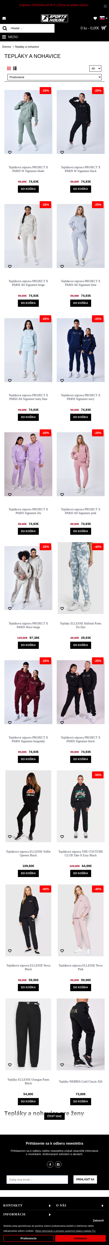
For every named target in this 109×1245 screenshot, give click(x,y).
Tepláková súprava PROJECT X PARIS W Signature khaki (28, 169)
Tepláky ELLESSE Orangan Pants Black (28, 1081)
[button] (103, 17)
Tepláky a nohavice (27, 46)
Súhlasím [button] (80, 1238)
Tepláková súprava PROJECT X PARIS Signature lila (28, 511)
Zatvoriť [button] (98, 1220)
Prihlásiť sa (85, 1179)
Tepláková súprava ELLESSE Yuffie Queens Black (28, 853)
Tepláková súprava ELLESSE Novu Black (28, 967)
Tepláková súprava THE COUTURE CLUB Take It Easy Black (80, 853)
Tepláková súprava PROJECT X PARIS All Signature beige (28, 283)
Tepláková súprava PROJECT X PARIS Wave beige (28, 625)
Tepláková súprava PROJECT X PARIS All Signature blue (80, 283)
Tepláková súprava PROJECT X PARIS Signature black (80, 739)
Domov (6, 46)
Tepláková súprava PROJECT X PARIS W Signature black (80, 169)
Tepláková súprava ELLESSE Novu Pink (81, 967)
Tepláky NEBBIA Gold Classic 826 (80, 1081)
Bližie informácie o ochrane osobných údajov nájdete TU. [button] (65, 1231)
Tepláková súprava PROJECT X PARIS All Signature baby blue (28, 397)
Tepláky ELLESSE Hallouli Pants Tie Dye (80, 625)
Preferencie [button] (28, 1238)
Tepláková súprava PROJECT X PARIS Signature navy (80, 397)
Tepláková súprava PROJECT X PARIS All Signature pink (80, 511)
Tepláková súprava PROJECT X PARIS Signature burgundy (28, 739)
